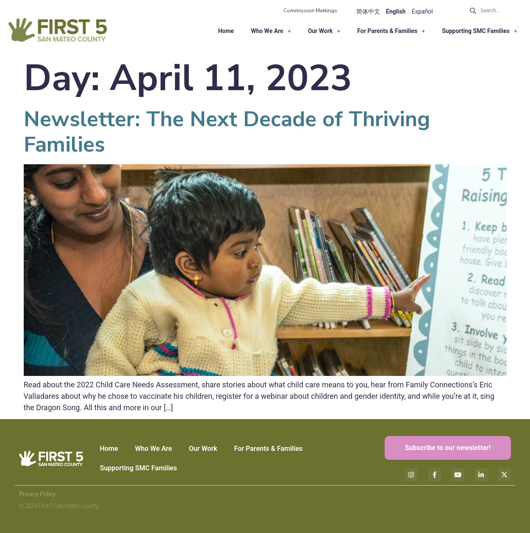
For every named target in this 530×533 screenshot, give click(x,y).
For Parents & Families (391, 31)
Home (226, 31)
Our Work (324, 31)
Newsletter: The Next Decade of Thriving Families (227, 132)
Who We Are (271, 31)
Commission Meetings (310, 10)
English (395, 11)
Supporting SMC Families (479, 31)
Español (422, 11)
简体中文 (368, 11)
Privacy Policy (37, 494)
